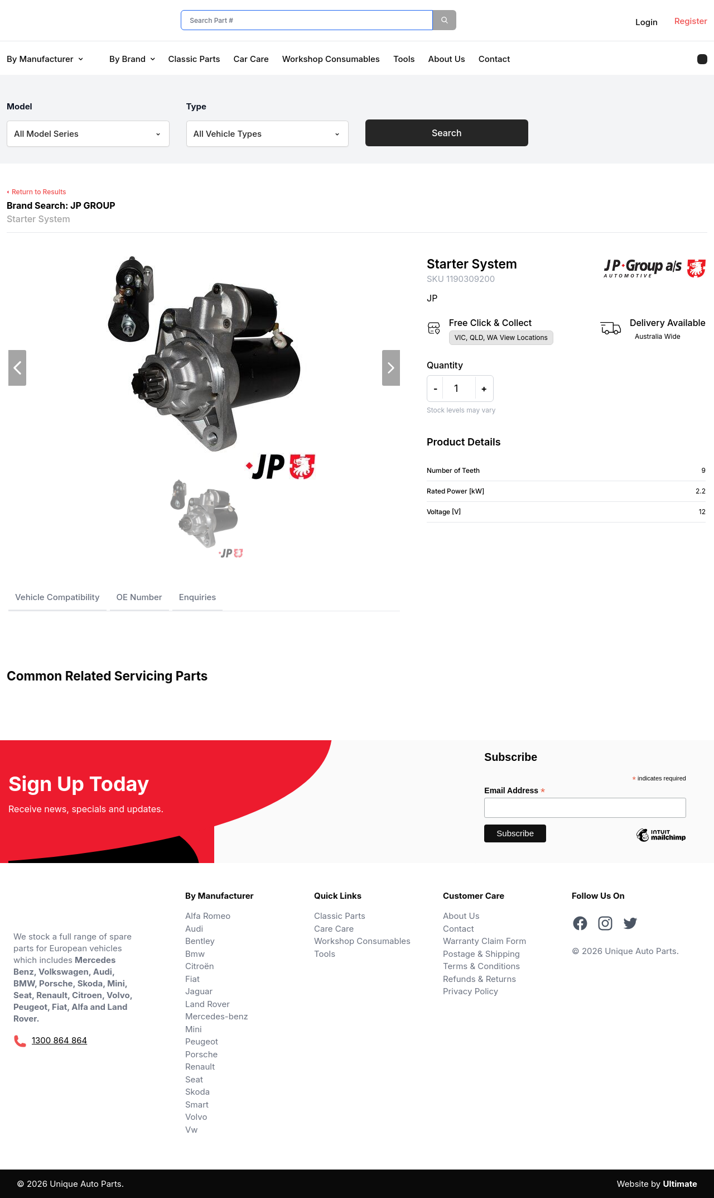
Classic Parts (194, 59)
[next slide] (391, 368)
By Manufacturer (45, 59)
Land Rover (207, 1004)
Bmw (195, 953)
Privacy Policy (470, 991)
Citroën (199, 966)
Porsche (201, 1054)
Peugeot (201, 1041)
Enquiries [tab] (197, 597)
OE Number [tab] (139, 597)
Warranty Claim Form (484, 941)
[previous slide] (17, 368)
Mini (193, 1029)
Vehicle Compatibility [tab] (57, 597)
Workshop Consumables (331, 59)
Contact (494, 59)
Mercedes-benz (216, 1016)
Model (19, 106)
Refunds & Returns (479, 979)
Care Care (334, 928)
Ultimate (680, 1183)
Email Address (514, 790)
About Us (446, 59)
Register (690, 21)
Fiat (192, 979)
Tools (404, 59)
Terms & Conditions (481, 966)
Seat (194, 1079)
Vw (191, 1129)
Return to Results (36, 192)
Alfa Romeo (207, 916)
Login (646, 22)
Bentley (200, 941)
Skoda (197, 1091)
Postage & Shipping (481, 953)
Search (447, 132)
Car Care (251, 59)
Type (196, 106)
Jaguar (199, 991)
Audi (194, 928)
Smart (197, 1104)
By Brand (132, 59)
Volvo (196, 1116)
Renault (200, 1066)
